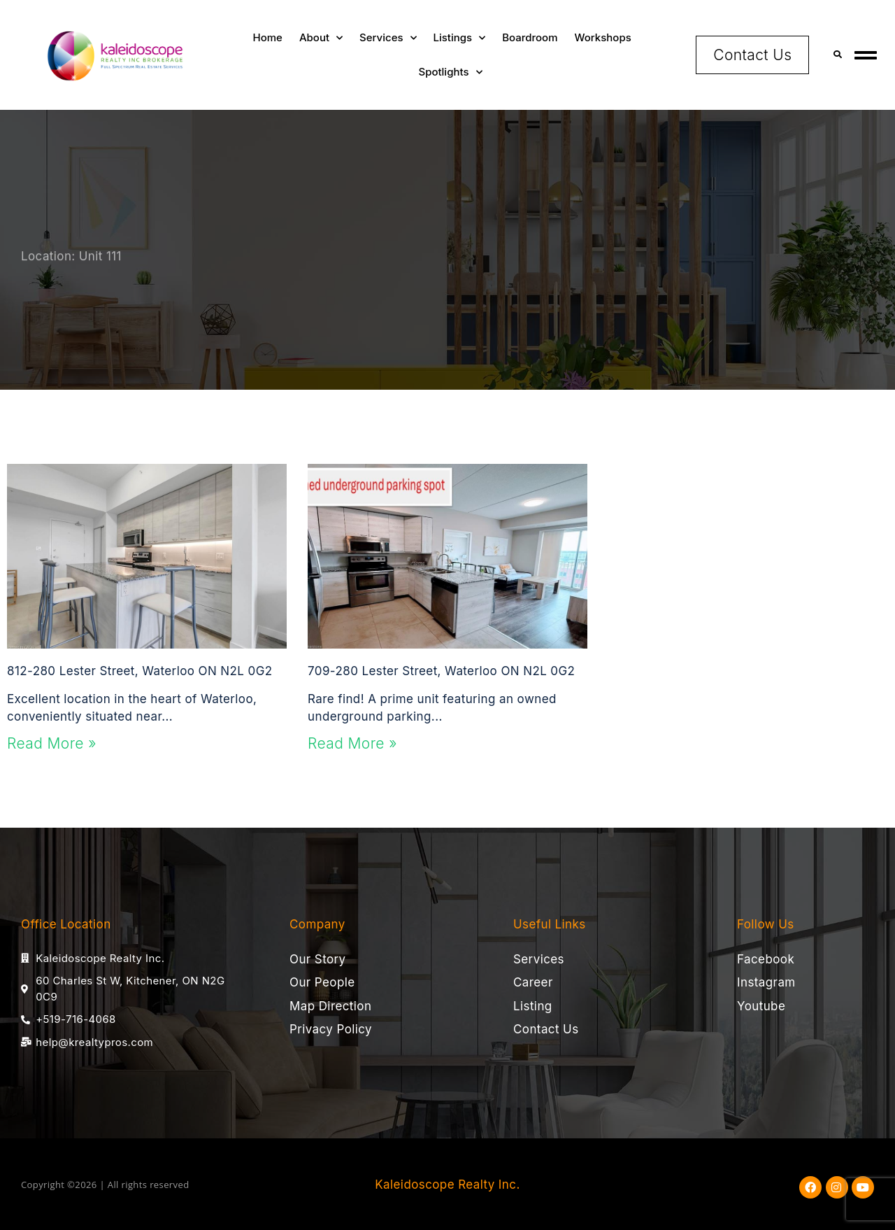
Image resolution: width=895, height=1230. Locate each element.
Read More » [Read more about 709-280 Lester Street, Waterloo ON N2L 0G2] (352, 743)
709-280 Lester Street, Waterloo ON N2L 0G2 (441, 671)
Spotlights (450, 72)
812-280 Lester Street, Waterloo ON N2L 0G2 (140, 671)
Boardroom (529, 37)
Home (267, 37)
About (321, 38)
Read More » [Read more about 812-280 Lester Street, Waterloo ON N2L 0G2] (51, 743)
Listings (460, 38)
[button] (837, 54)
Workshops (602, 37)
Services (387, 38)
